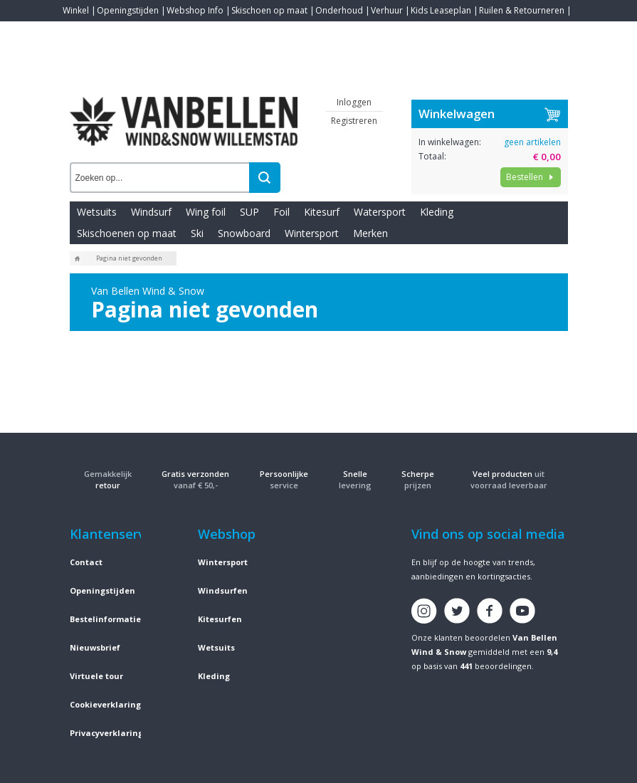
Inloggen (354, 102)
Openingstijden (128, 10)
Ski (197, 233)
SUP (249, 212)
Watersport (380, 212)
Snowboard (244, 233)
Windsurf (151, 212)
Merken (370, 233)
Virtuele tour (96, 676)
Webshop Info (195, 10)
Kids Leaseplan (441, 10)
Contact (78, 32)
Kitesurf (321, 212)
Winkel (76, 10)
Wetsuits (97, 212)
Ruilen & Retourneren (521, 10)
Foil (281, 212)
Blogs (113, 32)
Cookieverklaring (105, 704)
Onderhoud (339, 10)
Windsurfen (223, 590)
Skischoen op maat (269, 10)
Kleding (436, 212)
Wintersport (312, 233)
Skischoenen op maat (127, 233)
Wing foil (206, 212)
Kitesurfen (220, 619)
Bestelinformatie (105, 619)
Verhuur (387, 10)
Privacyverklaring (106, 732)
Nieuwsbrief (95, 647)
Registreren (354, 121)
